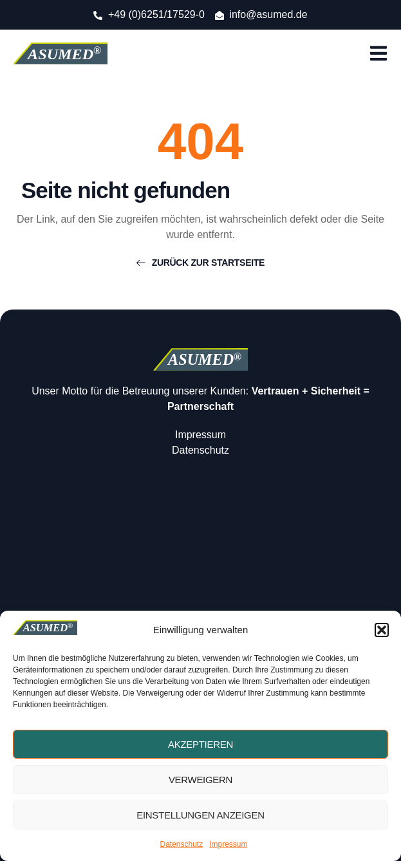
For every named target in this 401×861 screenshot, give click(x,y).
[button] (381, 630)
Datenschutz (181, 844)
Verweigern (200, 779)
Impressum (228, 844)
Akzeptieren (200, 744)
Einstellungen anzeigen (200, 815)
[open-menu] (378, 55)
